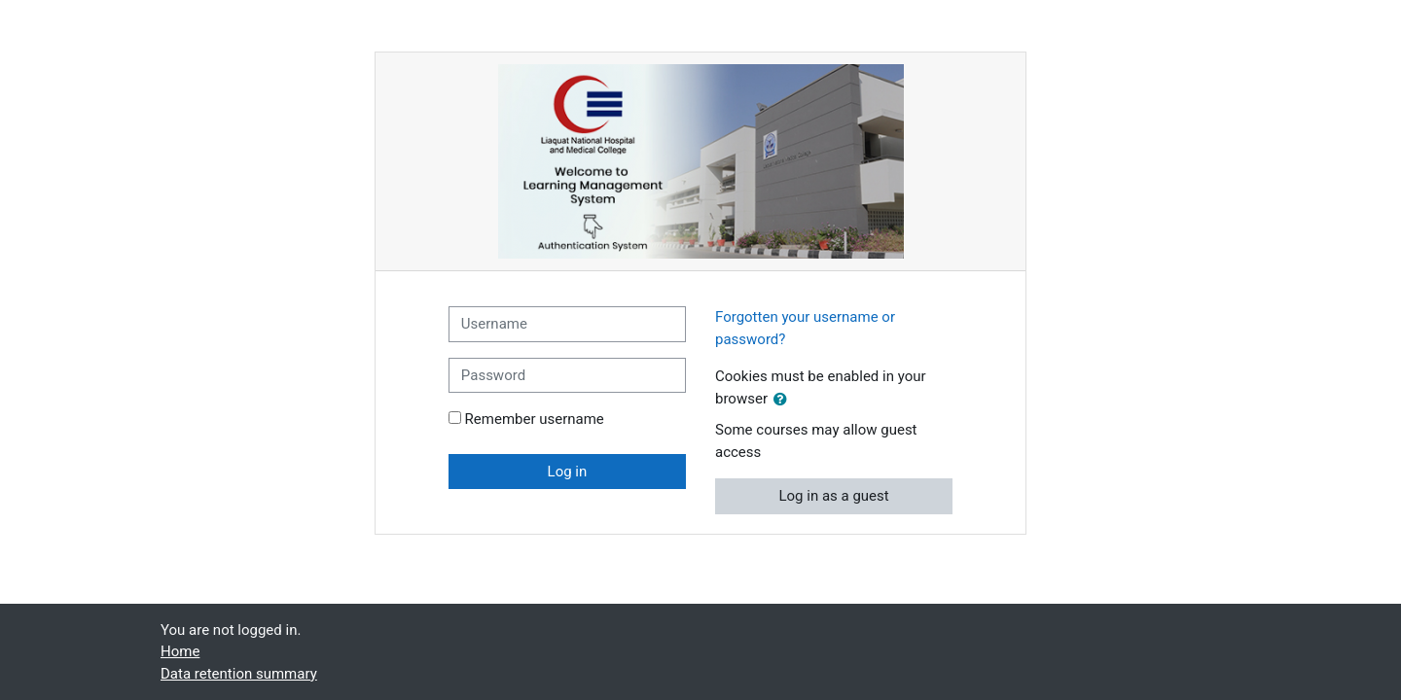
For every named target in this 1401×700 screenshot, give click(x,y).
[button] (784, 400)
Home (180, 651)
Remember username (534, 419)
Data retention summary (239, 673)
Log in (568, 471)
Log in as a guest (833, 496)
